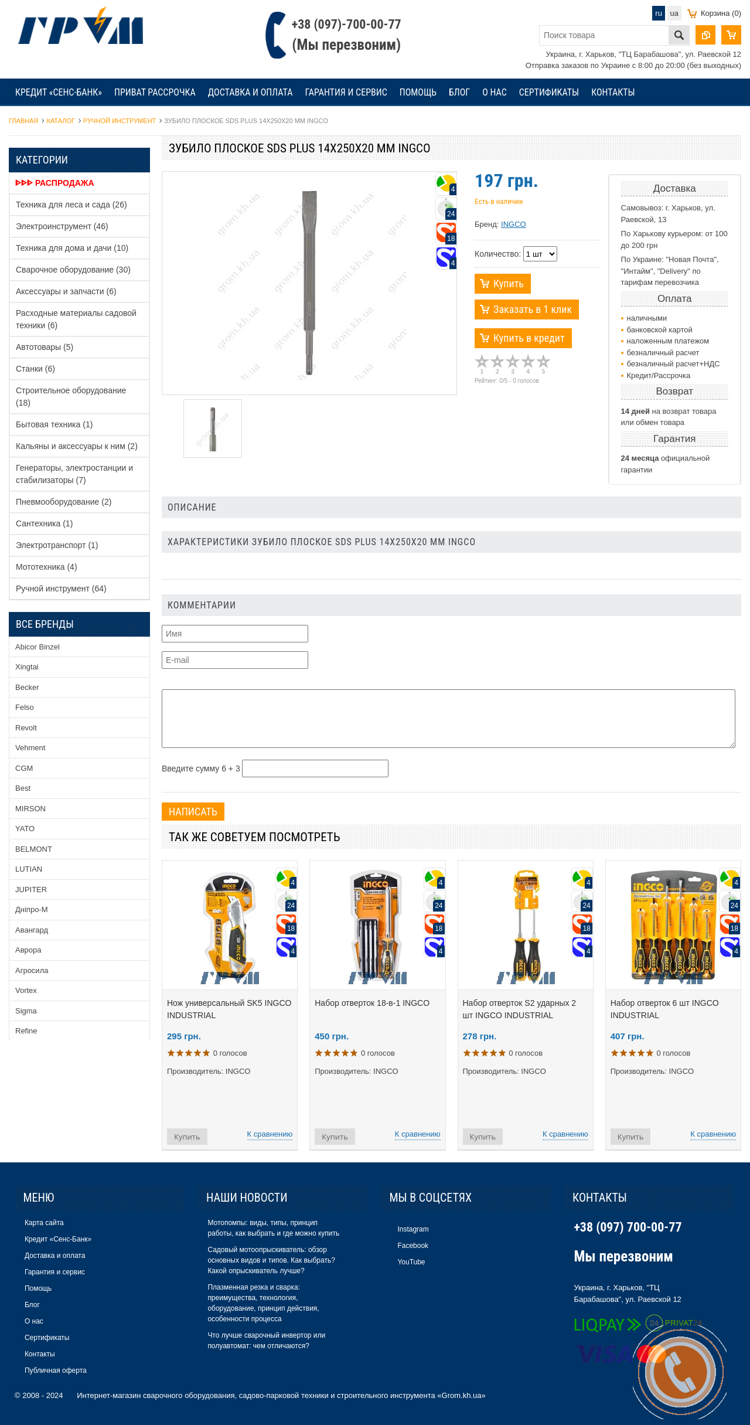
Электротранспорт (57, 545)
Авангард (31, 930)
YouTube (411, 1262)
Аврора (28, 950)
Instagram (412, 1229)
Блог (459, 92)
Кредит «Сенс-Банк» (58, 92)
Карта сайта (44, 1223)
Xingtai (27, 666)
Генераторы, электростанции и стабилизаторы (74, 474)
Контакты (613, 92)
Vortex (26, 990)
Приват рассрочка (155, 92)
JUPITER (31, 889)
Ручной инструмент (61, 588)
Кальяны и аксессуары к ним (77, 446)
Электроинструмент (62, 226)
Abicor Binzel (37, 646)
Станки (35, 368)
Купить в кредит (529, 338)
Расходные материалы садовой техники (76, 319)
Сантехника (44, 523)
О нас (494, 92)
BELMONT (33, 849)
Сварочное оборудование (73, 269)
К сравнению (270, 1134)
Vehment (30, 747)
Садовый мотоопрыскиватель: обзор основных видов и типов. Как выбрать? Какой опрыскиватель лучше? (271, 1260)
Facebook (412, 1246)
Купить (508, 283)
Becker (27, 687)
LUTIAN (28, 869)
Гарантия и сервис (346, 92)
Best (22, 788)
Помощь (418, 92)
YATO (25, 828)
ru (658, 13)
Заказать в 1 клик (532, 309)
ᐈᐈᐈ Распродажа (54, 183)
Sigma (26, 1010)
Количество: (498, 254)
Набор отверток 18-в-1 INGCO (372, 1003)
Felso (24, 707)
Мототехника (46, 567)
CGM (24, 768)
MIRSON (30, 808)
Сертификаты (549, 92)
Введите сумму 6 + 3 (201, 768)
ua (674, 13)
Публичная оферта (56, 1370)
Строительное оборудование (71, 396)
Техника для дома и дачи (72, 248)
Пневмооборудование (63, 501)
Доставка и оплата (250, 92)
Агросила (31, 970)
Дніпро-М (31, 909)
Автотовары (44, 347)
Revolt (26, 727)
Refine (26, 1030)
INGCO (513, 224)
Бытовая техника (54, 424)
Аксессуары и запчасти (66, 291)
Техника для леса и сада (71, 204)
